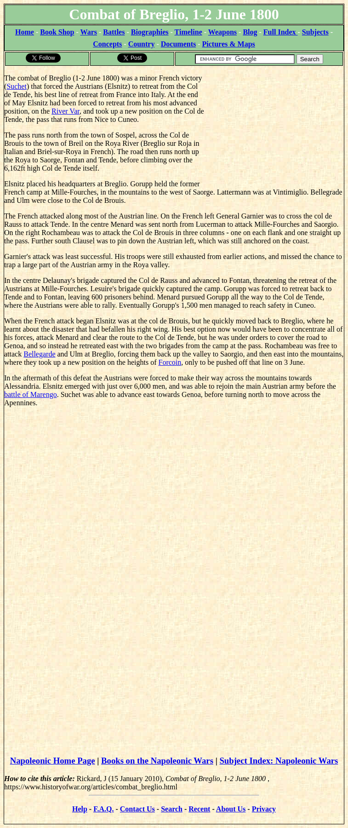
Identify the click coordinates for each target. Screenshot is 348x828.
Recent (199, 809)
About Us (230, 809)
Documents (178, 44)
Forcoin (170, 362)
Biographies (150, 32)
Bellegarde (39, 354)
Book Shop (57, 32)
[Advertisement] (274, 124)
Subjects (315, 32)
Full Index (280, 32)
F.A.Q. (103, 809)
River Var (65, 111)
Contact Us (137, 809)
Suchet (16, 86)
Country (141, 44)
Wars (88, 32)
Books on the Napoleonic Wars (157, 760)
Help (79, 809)
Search (172, 809)
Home (24, 32)
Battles (114, 32)
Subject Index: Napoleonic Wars (278, 760)
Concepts (107, 44)
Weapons (222, 32)
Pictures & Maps (228, 44)
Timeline (188, 32)
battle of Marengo (30, 394)
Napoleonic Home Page (52, 760)
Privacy (264, 809)
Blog (250, 32)
